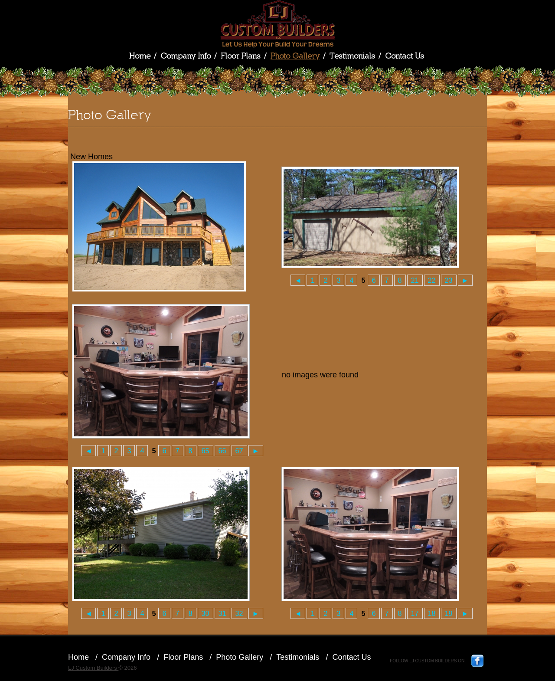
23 (449, 280)
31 (222, 613)
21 (415, 280)
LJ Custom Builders (277, 24)
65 (205, 451)
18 (432, 613)
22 (432, 280)
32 (239, 613)
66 (222, 451)
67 (239, 451)
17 (415, 613)
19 (449, 613)
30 (205, 613)
